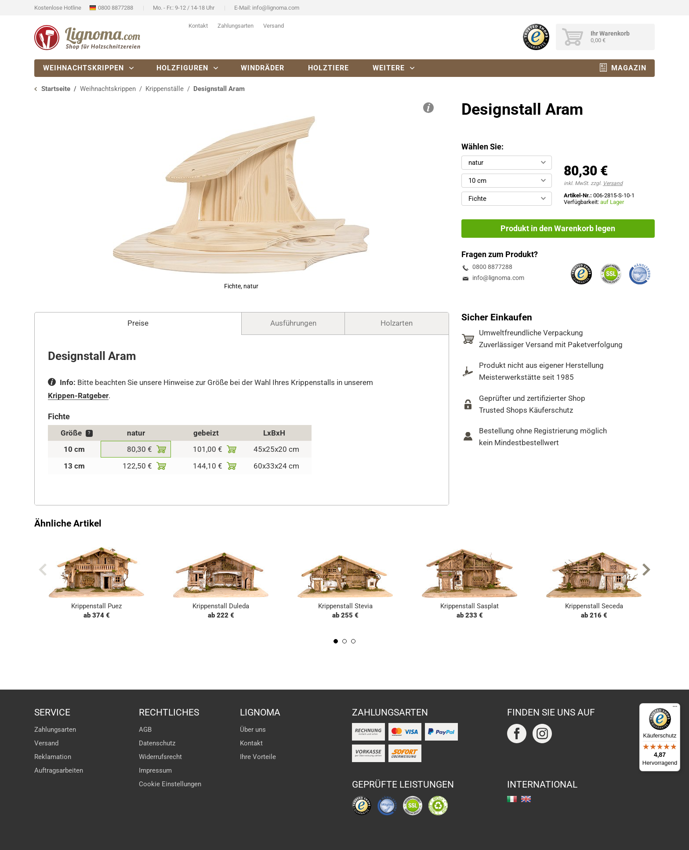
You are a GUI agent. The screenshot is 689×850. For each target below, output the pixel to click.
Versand (273, 25)
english (526, 799)
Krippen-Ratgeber (78, 395)
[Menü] (675, 708)
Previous (42, 569)
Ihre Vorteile (258, 757)
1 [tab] (336, 641)
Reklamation (52, 757)
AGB (145, 730)
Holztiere (328, 68)
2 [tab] (344, 641)
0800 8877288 (115, 7)
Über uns (253, 730)
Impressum (155, 770)
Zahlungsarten (236, 25)
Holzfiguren (182, 68)
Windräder (262, 68)
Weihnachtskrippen (83, 68)
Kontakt (198, 25)
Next (646, 569)
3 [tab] (353, 641)
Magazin (628, 68)
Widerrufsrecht (160, 757)
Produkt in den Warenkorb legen (557, 228)
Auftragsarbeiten (58, 770)
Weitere (389, 68)
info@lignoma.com (275, 7)
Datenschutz (157, 743)
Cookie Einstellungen (170, 784)
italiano (512, 799)
